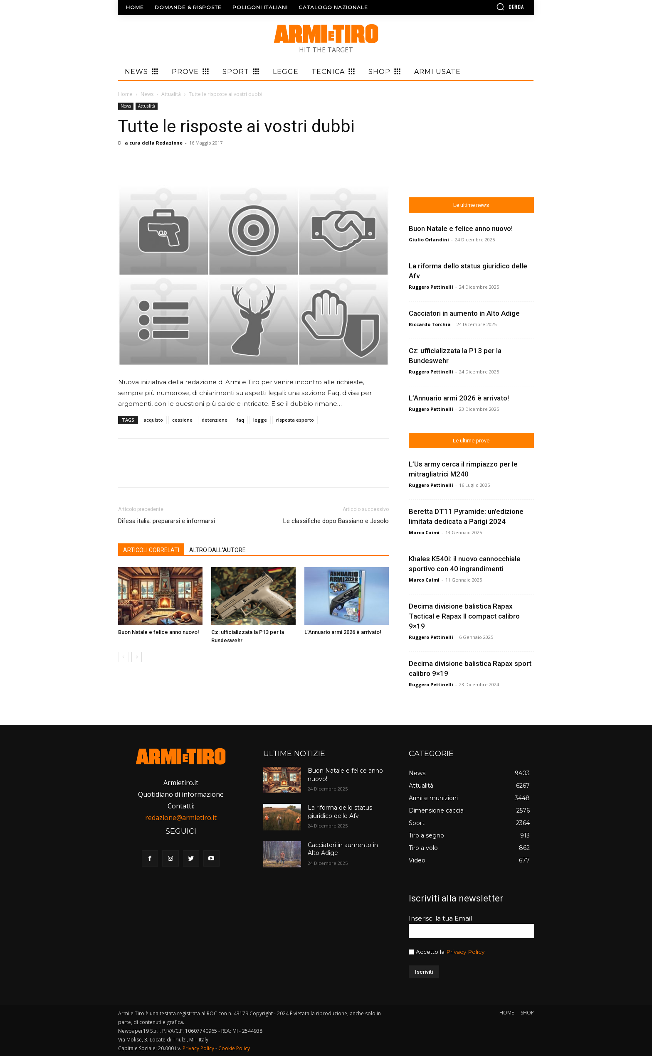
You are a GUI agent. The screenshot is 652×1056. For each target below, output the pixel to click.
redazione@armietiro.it (181, 817)
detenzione (214, 420)
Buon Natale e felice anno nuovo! (158, 632)
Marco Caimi (424, 532)
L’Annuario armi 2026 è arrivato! (342, 632)
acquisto (153, 420)
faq (240, 420)
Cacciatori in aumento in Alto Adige (464, 313)
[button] (486, 6)
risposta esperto (295, 420)
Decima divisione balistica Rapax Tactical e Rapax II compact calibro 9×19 (464, 616)
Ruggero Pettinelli (431, 287)
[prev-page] (123, 657)
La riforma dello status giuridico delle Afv (340, 812)
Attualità (171, 94)
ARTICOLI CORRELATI (151, 550)
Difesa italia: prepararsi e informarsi (166, 521)
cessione (182, 420)
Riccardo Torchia (430, 324)
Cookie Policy (234, 1048)
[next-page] (136, 657)
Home (125, 94)
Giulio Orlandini (429, 239)
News (147, 94)
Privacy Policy (465, 951)
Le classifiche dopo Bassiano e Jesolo (336, 521)
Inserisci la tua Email (440, 918)
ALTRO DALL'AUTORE (217, 550)
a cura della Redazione (154, 143)
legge (260, 420)
